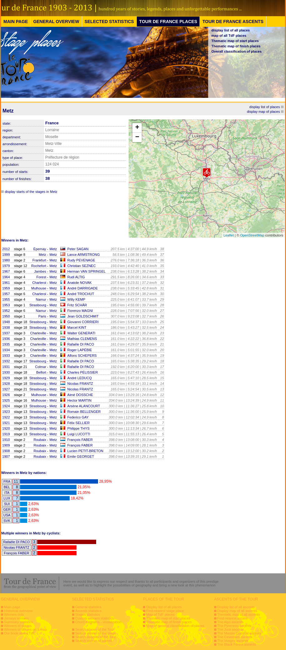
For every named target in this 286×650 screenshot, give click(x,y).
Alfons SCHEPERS (82, 355)
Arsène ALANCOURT (83, 406)
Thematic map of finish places (235, 46)
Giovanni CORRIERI (83, 322)
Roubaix (39, 440)
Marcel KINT (76, 327)
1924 (6, 406)
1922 (6, 417)
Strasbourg (37, 305)
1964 (6, 277)
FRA (6, 481)
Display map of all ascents (237, 611)
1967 (6, 271)
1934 (6, 350)
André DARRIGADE (82, 288)
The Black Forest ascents (236, 644)
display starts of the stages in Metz (31, 192)
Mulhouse (38, 288)
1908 (6, 451)
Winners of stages (18, 626)
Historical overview (18, 611)
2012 (6, 249)
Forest (41, 277)
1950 (6, 316)
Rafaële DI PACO (80, 344)
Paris (42, 316)
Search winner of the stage (95, 633)
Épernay (39, 249)
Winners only (14, 614)
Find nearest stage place (165, 611)
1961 (6, 282)
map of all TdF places (228, 35)
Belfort (41, 372)
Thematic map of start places (235, 41)
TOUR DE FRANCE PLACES (168, 21)
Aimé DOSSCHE (80, 395)
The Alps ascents (230, 622)
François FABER (80, 440)
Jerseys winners (16, 618)
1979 (6, 266)
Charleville (38, 333)
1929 (6, 378)
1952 (6, 311)
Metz (53, 249)
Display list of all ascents (236, 607)
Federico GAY (78, 417)
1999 (6, 254)
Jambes (40, 271)
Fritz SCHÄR (77, 305)
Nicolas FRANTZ (80, 383)
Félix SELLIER (78, 423)
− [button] (137, 137)
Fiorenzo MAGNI (80, 311)
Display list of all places (164, 607)
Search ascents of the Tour (95, 637)
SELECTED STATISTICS (109, 21)
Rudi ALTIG (76, 277)
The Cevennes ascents (235, 637)
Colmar (40, 367)
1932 (6, 361)
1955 (6, 299)
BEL (7, 487)
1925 (6, 400)
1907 (6, 456)
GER (7, 509)
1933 (6, 355)
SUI (7, 504)
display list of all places (230, 30)
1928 (6, 383)
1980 (6, 260)
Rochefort (38, 266)
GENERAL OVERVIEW (56, 21)
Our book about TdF (19, 633)
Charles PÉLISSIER (82, 372)
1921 (6, 423)
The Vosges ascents (232, 641)
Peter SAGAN (78, 249)
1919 (6, 434)
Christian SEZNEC (81, 266)
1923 (6, 411)
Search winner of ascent (93, 641)
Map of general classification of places (175, 626)
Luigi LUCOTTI (78, 434)
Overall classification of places (236, 51)
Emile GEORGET (80, 456)
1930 (6, 372)
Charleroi (39, 282)
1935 (6, 344)
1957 (6, 294)
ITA (6, 493)
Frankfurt (39, 260)
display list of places (264, 107)
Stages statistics (87, 614)
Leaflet (229, 235)
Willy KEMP (76, 299)
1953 (6, 305)
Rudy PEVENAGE (81, 260)
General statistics (88, 607)
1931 (6, 367)
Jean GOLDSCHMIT (83, 316)
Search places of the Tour (94, 629)
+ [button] (137, 127)
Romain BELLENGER (84, 411)
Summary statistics (18, 622)
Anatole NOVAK (79, 282)
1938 (6, 327)
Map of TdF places (160, 614)
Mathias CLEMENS (82, 339)
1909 (6, 445)
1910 (6, 440)
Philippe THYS (78, 428)
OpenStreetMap (252, 235)
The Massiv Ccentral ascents (239, 633)
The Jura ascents (230, 629)
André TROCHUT (80, 294)
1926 (6, 395)
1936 (6, 339)
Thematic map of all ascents (238, 614)
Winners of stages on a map (25, 629)
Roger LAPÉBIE (79, 350)
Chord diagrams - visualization (98, 622)
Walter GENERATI (81, 333)
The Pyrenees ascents (234, 626)
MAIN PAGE (15, 21)
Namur (41, 299)
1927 (6, 389)
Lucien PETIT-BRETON (85, 451)
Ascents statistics (88, 611)
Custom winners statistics (94, 618)
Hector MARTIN (79, 400)
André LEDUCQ (79, 378)
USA (7, 515)
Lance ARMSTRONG (83, 254)
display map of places (263, 111)
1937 (6, 333)
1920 (6, 428)
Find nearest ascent (232, 618)
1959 (6, 288)
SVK (6, 521)
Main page (12, 607)
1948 (6, 322)
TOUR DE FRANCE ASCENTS (232, 21)
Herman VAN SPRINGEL (86, 271)
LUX (6, 498)
